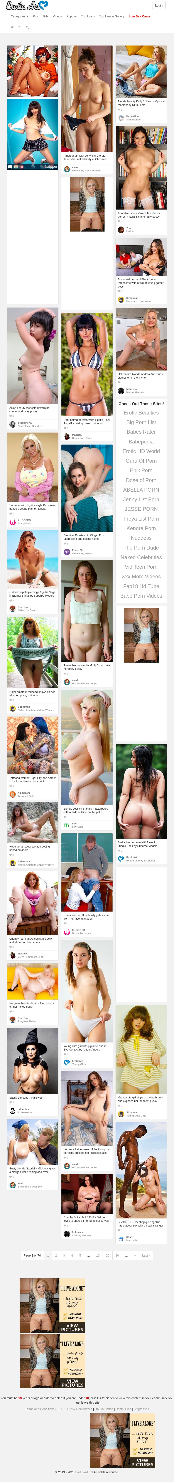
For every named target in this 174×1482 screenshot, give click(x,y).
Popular (71, 16)
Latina (129, 231)
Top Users (88, 16)
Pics (36, 16)
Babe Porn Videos (141, 596)
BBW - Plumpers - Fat (30, 957)
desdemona (25, 422)
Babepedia (141, 442)
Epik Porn (141, 470)
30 (117, 1255)
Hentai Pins (123, 1409)
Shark (129, 1237)
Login (158, 5)
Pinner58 (77, 550)
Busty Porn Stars (82, 438)
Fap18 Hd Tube (141, 586)
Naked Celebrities (141, 557)
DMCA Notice (104, 1409)
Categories (20, 16)
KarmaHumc (133, 116)
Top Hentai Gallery (111, 16)
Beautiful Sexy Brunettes (140, 860)
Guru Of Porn (141, 461)
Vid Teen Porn (141, 567)
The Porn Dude (141, 548)
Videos (57, 16)
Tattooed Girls (26, 796)
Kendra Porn (141, 528)
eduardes (23, 1109)
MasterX (77, 434)
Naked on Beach (27, 610)
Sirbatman (132, 298)
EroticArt (131, 857)
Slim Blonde (133, 119)
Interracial (132, 1240)
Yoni (129, 228)
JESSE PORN (141, 509)
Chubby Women (81, 1235)
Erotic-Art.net (84, 1472)
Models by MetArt (82, 553)
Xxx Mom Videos (141, 576)
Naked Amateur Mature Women (36, 710)
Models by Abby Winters (86, 170)
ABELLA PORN (141, 490)
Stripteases (141, 1409)
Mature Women (135, 392)
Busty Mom (24, 523)
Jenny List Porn (141, 499)
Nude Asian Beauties (30, 426)
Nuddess (141, 538)
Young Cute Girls (136, 1115)
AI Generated (25, 1112)
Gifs (46, 16)
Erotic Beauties (141, 413)
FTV (74, 823)
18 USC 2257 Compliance (74, 1409)
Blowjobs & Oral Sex (30, 1186)
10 (98, 1255)
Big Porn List (141, 422)
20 (107, 1255)
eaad (75, 167)
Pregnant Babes (27, 1021)
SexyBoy (23, 607)
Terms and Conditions (39, 1409)
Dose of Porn (141, 480)
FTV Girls (77, 827)
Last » (146, 1255)
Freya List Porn (141, 519)
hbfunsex (131, 389)
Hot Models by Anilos (84, 683)
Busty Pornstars (81, 933)
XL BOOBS (24, 520)
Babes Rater (141, 432)
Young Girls (79, 1064)
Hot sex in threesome (138, 301)
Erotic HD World (141, 451)
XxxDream (24, 793)
